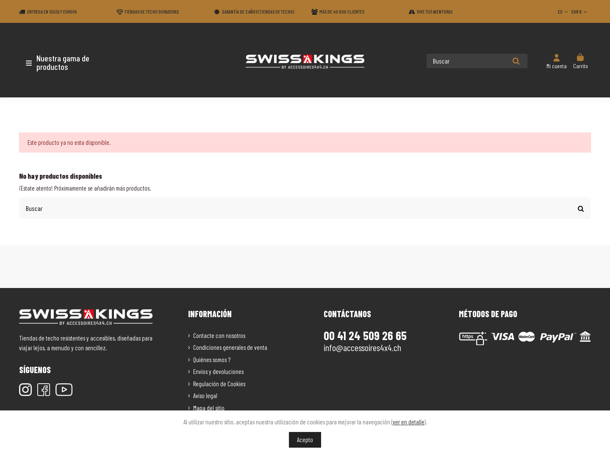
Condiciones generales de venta (230, 347)
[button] (69, 62)
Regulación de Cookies (219, 383)
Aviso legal (205, 395)
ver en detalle (408, 422)
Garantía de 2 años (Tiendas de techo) (258, 11)
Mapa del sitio (209, 407)
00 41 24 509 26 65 (365, 334)
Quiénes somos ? (211, 359)
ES (563, 11)
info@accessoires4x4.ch (362, 346)
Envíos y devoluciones (218, 371)
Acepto (305, 439)
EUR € (580, 11)
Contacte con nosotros (219, 334)
